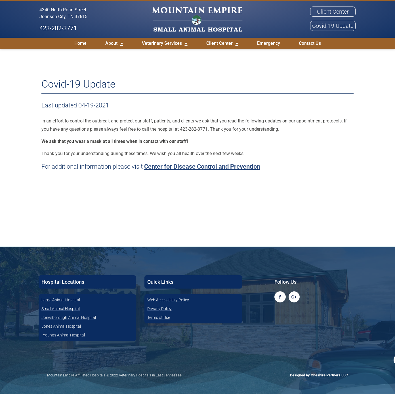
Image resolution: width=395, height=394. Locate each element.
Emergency (268, 43)
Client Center (222, 43)
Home (80, 43)
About (114, 43)
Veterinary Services (165, 43)
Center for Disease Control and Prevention (202, 166)
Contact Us (310, 43)
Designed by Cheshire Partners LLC (319, 375)
